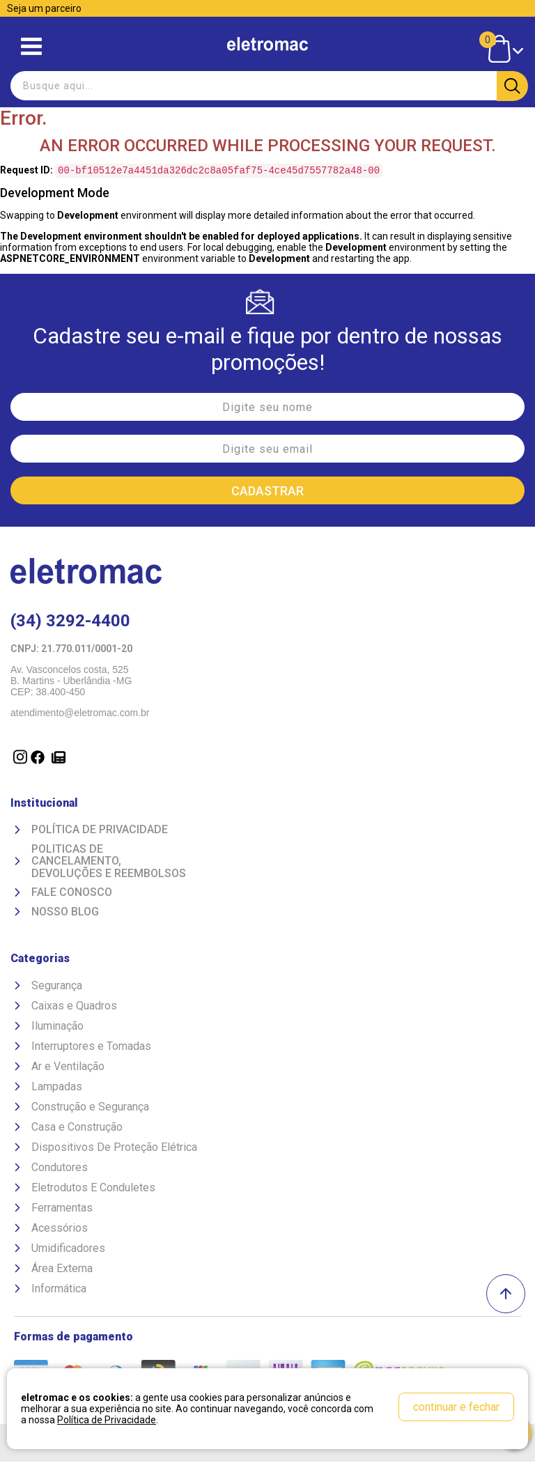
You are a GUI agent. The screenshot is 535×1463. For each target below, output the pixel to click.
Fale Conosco (71, 894)
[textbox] (267, 85)
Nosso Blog (65, 913)
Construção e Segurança (90, 1108)
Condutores (59, 1168)
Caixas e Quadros (74, 1007)
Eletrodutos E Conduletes (93, 1188)
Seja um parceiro (44, 8)
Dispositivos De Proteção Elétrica (114, 1148)
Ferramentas (62, 1209)
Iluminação (57, 1027)
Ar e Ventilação (67, 1067)
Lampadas (56, 1087)
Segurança (56, 986)
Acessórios (59, 1229)
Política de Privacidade (99, 831)
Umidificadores (68, 1249)
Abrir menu (31, 46)
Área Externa (62, 1269)
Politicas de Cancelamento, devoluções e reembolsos (108, 862)
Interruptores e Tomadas (91, 1047)
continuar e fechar (456, 1407)
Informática (58, 1289)
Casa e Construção (77, 1128)
